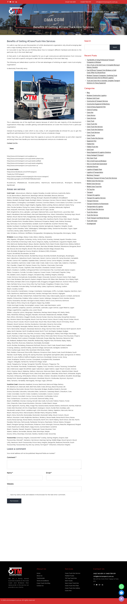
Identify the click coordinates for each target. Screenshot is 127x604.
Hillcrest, (20, 296)
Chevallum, (64, 391)
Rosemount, (16, 427)
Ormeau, (34, 219)
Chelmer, (43, 265)
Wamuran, (40, 371)
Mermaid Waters (38, 214)
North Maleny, (54, 420)
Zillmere (49, 381)
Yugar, (44, 381)
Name (10, 473)
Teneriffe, (38, 364)
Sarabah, (36, 224)
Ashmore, (54, 193)
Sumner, (29, 359)
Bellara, (71, 244)
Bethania (16, 198)
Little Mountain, (42, 410)
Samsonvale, (48, 348)
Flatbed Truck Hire (92, 146)
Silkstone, (36, 352)
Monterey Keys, (70, 214)
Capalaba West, (33, 260)
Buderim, (57, 389)
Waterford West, (67, 371)
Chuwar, (21, 267)
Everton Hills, (68, 282)
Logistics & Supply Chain (94, 169)
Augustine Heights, (66, 242)
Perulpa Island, (35, 336)
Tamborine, (25, 362)
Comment (11, 457)
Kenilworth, (65, 406)
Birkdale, (51, 246)
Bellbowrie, (15, 246)
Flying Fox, (26, 207)
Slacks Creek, (56, 352)
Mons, (14, 415)
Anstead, (56, 239)
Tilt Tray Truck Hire (71, 578)
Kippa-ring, (41, 303)
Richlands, (58, 340)
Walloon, (33, 371)
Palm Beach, (68, 219)
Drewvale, (46, 277)
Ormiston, (37, 333)
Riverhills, (15, 343)
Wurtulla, (28, 434)
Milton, (13, 317)
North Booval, (61, 329)
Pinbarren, (37, 424)
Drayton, (62, 438)
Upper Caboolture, (38, 369)
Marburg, (22, 315)
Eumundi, (49, 401)
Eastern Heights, (37, 279)
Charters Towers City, (32, 265)
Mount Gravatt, (18, 322)
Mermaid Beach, (26, 214)
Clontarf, (53, 267)
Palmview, (17, 422)
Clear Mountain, (36, 267)
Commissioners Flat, (46, 270)
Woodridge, (77, 376)
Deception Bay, (39, 275)
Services (65, 12)
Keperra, (14, 303)
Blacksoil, (57, 246)
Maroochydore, (29, 413)
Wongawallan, (38, 233)
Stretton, (23, 359)
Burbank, (53, 256)
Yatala (74, 233)
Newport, (23, 329)
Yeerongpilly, (30, 381)
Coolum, (50, 394)
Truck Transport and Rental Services (98, 218)
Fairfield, (14, 284)
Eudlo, (44, 401)
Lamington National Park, (40, 212)
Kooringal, (15, 305)
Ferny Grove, (21, 284)
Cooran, (15, 396)
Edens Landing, (47, 205)
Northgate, (53, 331)
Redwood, (59, 442)
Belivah (41, 195)
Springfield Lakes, (58, 355)
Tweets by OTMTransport (15, 174)
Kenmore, (58, 301)
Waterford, (28, 231)
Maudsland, (16, 214)
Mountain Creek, (19, 417)
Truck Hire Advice (92, 212)
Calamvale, (36, 258)
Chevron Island (61, 200)
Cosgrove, (36, 272)
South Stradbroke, (45, 224)
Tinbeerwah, (36, 429)
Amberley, (29, 239)
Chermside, (51, 265)
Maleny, (51, 410)
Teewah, (22, 429)
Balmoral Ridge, (52, 384)
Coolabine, (34, 394)
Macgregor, (29, 312)
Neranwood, (57, 217)
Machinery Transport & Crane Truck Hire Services (102, 178)
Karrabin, (24, 301)
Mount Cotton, (48, 319)
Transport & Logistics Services (96, 198)
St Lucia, (15, 357)
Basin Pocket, (55, 244)
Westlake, (55, 373)
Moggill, (27, 317)
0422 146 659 (70, 2)
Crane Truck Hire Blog (43, 583)
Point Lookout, (23, 338)
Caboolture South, (25, 258)
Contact (116, 12)
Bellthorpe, (30, 246)
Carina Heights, (57, 260)
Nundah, (15, 333)
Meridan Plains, (39, 413)
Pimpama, (46, 221)
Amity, (35, 239)
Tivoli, (45, 366)
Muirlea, (28, 324)
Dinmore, (15, 277)
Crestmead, (55, 272)
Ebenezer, (62, 279)
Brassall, (57, 249)
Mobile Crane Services (94, 183)
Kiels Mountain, (17, 408)
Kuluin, (48, 408)
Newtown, (38, 329)
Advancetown (20, 193)
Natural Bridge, (42, 217)
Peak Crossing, (24, 336)
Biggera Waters (25, 198)
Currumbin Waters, (18, 205)
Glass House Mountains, (26, 403)
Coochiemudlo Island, (61, 270)
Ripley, (64, 340)
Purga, (46, 338)
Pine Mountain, (69, 336)
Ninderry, (43, 417)
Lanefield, (15, 308)
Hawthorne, (15, 293)
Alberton (29, 193)
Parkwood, (38, 221)
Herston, (55, 293)
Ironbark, (69, 296)
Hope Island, (30, 209)
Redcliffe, (31, 340)
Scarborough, (16, 350)
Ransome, (67, 338)
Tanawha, (15, 429)
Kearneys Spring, (46, 440)
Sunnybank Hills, (47, 359)
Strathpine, (16, 359)
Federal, (56, 401)
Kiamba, (72, 406)
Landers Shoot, (20, 410)
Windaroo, (14, 233)
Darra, (18, 275)
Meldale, (60, 315)
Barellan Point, (45, 244)
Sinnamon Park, (46, 352)
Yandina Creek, (43, 434)
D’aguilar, (62, 272)
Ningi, (44, 329)
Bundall (15, 200)
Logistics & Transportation (95, 172)
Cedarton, (65, 263)
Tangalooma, (16, 364)
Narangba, (24, 326)
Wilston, (34, 376)
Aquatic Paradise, (66, 239)
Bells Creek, (41, 387)
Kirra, (22, 212)
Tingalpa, (40, 366)
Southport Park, (26, 226)
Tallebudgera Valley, (45, 228)
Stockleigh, (48, 357)
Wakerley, (26, 371)
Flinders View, (59, 284)
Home (36, 12)
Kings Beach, (33, 408)
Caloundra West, (33, 391)
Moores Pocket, (41, 317)
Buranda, (47, 256)
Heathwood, (24, 293)
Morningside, (26, 319)
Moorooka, (58, 317)
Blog (88, 92)
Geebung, (58, 286)
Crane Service (91, 115)
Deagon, (31, 275)
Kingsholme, (15, 212)
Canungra (45, 200)
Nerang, (50, 217)
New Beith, (44, 326)
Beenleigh (34, 195)
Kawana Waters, (55, 406)
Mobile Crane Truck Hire (94, 186)
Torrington (44, 445)
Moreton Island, (15, 319)
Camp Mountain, (65, 258)
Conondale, (16, 394)
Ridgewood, (71, 424)
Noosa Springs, (17, 420)
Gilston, (45, 207)
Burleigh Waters (35, 200)
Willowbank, (27, 376)
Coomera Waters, (49, 202)
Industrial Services (92, 166)
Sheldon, (14, 352)
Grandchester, (23, 291)
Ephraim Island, (64, 205)
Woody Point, (12, 378)
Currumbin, (69, 202)
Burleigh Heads (24, 200)
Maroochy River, (18, 413)
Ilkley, (28, 406)
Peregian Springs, (18, 424)
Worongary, (67, 233)
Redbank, (13, 340)
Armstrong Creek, (25, 242)
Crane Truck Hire (92, 124)
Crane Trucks (91, 135)
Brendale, (14, 251)
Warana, (30, 431)
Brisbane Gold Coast (93, 98)
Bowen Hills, (32, 249)
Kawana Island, (43, 406)
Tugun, (70, 228)
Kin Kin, (25, 408)
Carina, (49, 260)
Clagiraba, (70, 200)
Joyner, (42, 298)
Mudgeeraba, (32, 217)
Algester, (14, 239)
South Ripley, (18, 355)
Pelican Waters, (58, 422)
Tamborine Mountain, (60, 228)
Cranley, (44, 438)
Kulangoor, (42, 408)
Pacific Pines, (59, 219)
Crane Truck (90, 121)
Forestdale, (15, 286)
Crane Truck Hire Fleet (98, 12)
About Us (39, 576)
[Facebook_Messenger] (121, 592)
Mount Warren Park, (20, 217)
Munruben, (43, 324)
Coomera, (39, 202)
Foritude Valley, (24, 286)
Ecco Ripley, (70, 279)
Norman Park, (51, 329)
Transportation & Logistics (95, 206)
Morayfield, (66, 317)
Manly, (63, 312)
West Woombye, (39, 431)
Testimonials (41, 578)
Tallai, (26, 228)
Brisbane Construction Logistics (96, 95)
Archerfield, (15, 242)
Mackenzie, (37, 312)
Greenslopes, (47, 291)
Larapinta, (22, 308)
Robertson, (30, 343)
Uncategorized (91, 223)
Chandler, (13, 265)
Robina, (62, 221)
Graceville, (14, 291)
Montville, (20, 415)
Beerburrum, (14, 387)
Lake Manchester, (50, 305)
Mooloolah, (36, 415)
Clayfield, (27, 267)
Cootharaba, (48, 396)
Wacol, (20, 371)
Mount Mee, (43, 322)
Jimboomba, (17, 298)
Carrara (52, 200)
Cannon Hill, (17, 260)
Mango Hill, (56, 312)
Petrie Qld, (49, 336)
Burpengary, (61, 256)
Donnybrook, (23, 277)
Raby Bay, (52, 338)
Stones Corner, (57, 357)
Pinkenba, (14, 338)
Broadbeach (54, 198)
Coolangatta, (21, 202)
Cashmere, (22, 263)
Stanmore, (40, 357)
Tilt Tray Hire (91, 189)
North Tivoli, (44, 331)
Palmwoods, (25, 422)
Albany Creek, (28, 237)
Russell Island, (61, 345)
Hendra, (39, 293)
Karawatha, (17, 301)
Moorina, (50, 317)
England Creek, (35, 282)
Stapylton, (57, 226)
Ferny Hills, (30, 284)
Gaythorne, (51, 286)
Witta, (15, 434)
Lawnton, (29, 308)
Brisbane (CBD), (44, 251)
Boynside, (38, 389)
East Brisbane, (16, 279)
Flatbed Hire (90, 144)
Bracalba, (40, 249)
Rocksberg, (22, 345)
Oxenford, (50, 219)
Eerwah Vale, (37, 401)
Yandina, (35, 434)
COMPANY (54, 12)
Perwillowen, (29, 424)
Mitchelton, (20, 317)
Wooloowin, (33, 378)
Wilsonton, (53, 445)
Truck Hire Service (92, 215)
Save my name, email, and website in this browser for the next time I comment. (37, 495)
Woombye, (21, 434)
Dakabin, (13, 275)
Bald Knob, (43, 384)
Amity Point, (42, 239)
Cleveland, (46, 267)
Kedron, (43, 301)
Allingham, (21, 239)
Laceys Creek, (39, 305)
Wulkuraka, (55, 378)
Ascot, (34, 242)
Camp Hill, (55, 258)
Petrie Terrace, (58, 336)
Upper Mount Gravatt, (63, 369)
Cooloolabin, (42, 394)
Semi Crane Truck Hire (72, 583)
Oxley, (43, 333)
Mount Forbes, (69, 319)
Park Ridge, (64, 333)
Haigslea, (67, 291)
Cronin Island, (60, 202)
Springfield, (47, 355)
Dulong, (29, 401)
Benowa (54, 195)
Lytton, (22, 312)
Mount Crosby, (58, 319)
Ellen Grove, (26, 282)
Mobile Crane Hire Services (95, 181)
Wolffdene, (29, 233)
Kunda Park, (55, 408)
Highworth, (16, 406)
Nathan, (31, 326)
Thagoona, (53, 364)
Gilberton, (39, 207)
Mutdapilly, (17, 326)
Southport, (16, 226)
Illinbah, (37, 209)
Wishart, (47, 376)
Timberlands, (32, 366)
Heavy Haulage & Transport (95, 155)
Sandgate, (56, 348)
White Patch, (63, 373)
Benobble (47, 195)
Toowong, (63, 366)
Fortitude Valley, (36, 286)
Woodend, (54, 376)
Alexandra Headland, (25, 384)
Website (10, 484)
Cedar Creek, (31, 263)
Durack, (60, 277)
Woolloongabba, (23, 378)
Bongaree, (73, 246)
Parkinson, (15, 336)
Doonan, (23, 401)
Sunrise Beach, (45, 427)
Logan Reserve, (64, 308)
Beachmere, (64, 244)
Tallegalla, (17, 362)
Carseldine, (15, 263)
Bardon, (37, 244)
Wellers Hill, (17, 373)
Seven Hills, (25, 350)
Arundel (48, 193)
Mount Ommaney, (63, 322)
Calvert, (43, 258)
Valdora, (16, 431)
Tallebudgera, (33, 228)
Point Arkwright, (47, 424)
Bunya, (41, 256)
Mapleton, (57, 410)
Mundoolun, (35, 324)
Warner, (59, 371)
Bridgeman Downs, (25, 251)
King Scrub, (26, 303)
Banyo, (31, 244)
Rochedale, (38, 343)
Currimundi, (33, 398)
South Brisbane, (66, 352)
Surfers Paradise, (18, 228)
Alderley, (41, 237)
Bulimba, (21, 256)
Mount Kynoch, (67, 440)
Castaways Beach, (53, 391)
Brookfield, (17, 253)
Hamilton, (74, 291)
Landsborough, (31, 410)
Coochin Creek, (25, 394)
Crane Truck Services (93, 132)
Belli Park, (33, 387)
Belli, (28, 387)
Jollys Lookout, (34, 298)
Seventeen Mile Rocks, (37, 350)
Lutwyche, (16, 312)
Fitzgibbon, (50, 284)
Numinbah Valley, (24, 219)
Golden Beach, (47, 403)
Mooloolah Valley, (46, 415)
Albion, (35, 237)
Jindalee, (25, 298)
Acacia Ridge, (19, 237)
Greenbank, (38, 291)
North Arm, (45, 420)
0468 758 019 (86, 2)
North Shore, (64, 420)
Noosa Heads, (51, 417)
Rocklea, (15, 345)
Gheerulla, (14, 403)
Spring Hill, (27, 355)
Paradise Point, (17, 221)
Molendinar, (60, 214)
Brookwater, (25, 253)
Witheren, (21, 233)
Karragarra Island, (33, 301)
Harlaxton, (27, 440)
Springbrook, (49, 226)
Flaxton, (62, 401)
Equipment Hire (91, 141)
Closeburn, (16, 270)
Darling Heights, (53, 438)
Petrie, (43, 336)
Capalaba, (24, 260)
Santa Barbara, (27, 224)
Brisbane (10, 237)
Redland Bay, (39, 340)
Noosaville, (37, 420)
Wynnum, (63, 378)
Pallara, (57, 333)
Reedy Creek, (54, 221)
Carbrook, (42, 260)
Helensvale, (59, 207)
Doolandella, (32, 277)
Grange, (31, 291)
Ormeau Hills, (42, 219)
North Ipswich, (71, 329)
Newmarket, (15, 329)
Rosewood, (30, 345)
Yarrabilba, (22, 381)
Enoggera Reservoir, (56, 282)
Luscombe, (67, 212)
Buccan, (15, 256)
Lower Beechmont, (56, 212)
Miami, (53, 214)
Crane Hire (90, 112)
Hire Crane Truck (92, 158)
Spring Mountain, (37, 355)
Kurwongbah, (30, 305)
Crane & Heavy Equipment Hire (96, 107)
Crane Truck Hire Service (72, 573)
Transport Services (92, 201)
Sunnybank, (36, 359)
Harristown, (35, 440)
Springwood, (69, 355)
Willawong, (18, 376)
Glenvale (19, 440)
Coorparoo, (16, 272)
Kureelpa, (63, 408)
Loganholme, (17, 310)
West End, (38, 373)
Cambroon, (43, 391)
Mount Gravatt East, (31, 322)
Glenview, (38, 403)
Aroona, (36, 384)
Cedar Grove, (49, 263)
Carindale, (66, 260)
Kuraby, (22, 305)
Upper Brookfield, (25, 369)
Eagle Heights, (30, 205)
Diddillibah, (16, 401)
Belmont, (37, 246)
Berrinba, (44, 246)
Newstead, (31, 329)
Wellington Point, (28, 373)
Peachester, (49, 422)
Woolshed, (41, 378)
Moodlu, (33, 317)
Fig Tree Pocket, (40, 284)
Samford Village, (38, 348)
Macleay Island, (46, 312)
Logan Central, (53, 308)
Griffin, (54, 291)
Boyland (46, 198)
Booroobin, (20, 389)
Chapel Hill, (21, 265)
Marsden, (35, 315)
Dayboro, (24, 275)
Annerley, (50, 239)
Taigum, (11, 362)
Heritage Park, (47, 293)
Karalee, (67, 298)
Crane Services (91, 118)
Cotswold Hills (35, 438)
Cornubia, (29, 272)
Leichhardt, (37, 308)
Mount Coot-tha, (37, 319)
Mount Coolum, (58, 415)
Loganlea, (25, 310)
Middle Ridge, (57, 440)
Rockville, (66, 442)
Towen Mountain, (46, 429)
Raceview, (59, 338)
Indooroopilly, (55, 296)
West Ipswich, (46, 373)
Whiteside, (72, 373)
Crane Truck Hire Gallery (72, 588)
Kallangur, (48, 298)
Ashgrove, (40, 242)
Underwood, (14, 369)
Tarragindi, (31, 364)
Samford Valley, (26, 348)
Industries (78, 12)
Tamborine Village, (36, 362)
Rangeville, (52, 442)
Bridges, (45, 389)
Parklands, (34, 422)
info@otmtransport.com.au (107, 2)
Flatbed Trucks (69, 576)
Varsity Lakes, (19, 231)
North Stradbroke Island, (31, 331)
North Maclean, (17, 331)
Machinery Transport (93, 175)
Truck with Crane (92, 221)
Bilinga (33, 198)
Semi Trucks (69, 580)
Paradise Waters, (29, 221)
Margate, (28, 315)
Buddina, (51, 389)
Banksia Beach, (23, 244)
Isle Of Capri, (44, 209)
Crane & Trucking (92, 109)
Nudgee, (60, 331)
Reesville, (63, 424)
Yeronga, (38, 381)
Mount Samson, (19, 324)
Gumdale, (60, 291)
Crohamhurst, (16, 398)
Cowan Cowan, (45, 272)
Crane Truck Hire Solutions (95, 129)
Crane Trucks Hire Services (95, 138)
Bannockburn (16, 195)
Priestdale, (32, 338)
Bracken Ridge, (49, 249)
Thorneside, (14, 366)
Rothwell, (37, 345)
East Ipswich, (26, 279)
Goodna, (15, 289)
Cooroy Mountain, (37, 396)
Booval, (13, 249)
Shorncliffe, (29, 352)
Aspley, (46, 242)
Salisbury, (17, 348)
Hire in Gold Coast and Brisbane (96, 161)
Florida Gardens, (17, 207)
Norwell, (15, 219)
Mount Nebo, (52, 322)
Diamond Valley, (43, 398)
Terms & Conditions (43, 580)
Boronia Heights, (22, 249)
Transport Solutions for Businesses (97, 203)
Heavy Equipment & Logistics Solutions (99, 152)
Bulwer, (27, 256)
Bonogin (40, 198)
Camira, (48, 258)
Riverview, (22, 343)
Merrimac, (47, 214)
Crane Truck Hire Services (95, 127)
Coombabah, (31, 202)
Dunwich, (53, 277)
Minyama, (48, 413)
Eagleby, (39, 205)
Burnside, (16, 391)
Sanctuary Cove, (16, 224)
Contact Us (40, 585)
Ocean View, (22, 333)
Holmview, (22, 209)
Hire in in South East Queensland (97, 164)
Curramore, (25, 398)
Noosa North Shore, (63, 417)
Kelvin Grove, (50, 301)
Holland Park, (28, 296)
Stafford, (21, 357)
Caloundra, (23, 391)
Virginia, (14, 371)
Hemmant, (32, 293)
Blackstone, (65, 246)
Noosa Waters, (28, 420)
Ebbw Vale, (55, 279)
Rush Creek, (52, 345)
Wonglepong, (48, 233)
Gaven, (33, 207)
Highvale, (13, 296)
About (44, 12)
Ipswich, (63, 296)
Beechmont (26, 195)
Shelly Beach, (25, 427)
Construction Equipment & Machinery (98, 104)
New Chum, (52, 326)
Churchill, (14, 267)
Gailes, (44, 286)
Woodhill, (69, 376)
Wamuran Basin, (50, 371)
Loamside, (44, 308)
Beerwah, (22, 387)
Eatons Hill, (47, 279)
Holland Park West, (39, 296)
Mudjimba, (28, 417)
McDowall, (42, 315)
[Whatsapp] (121, 586)
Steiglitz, (64, 226)
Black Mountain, (58, 387)
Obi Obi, (72, 420)
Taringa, (24, 364)
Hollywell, (14, 209)
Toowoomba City (22, 445)
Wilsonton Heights (63, 445)
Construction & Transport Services (97, 101)
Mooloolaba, (28, 415)
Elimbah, (18, 282)
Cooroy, (28, 396)
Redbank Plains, (22, 340)
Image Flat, (34, 406)
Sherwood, (21, 352)
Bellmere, (22, 246)
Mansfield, (15, 315)
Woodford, (62, 376)
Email (48, 473)
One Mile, (30, 333)
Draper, (40, 277)
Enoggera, (45, 282)
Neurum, (37, 326)
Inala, (48, 296)
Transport (90, 192)
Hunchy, (23, 406)
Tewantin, (28, 429)
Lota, (31, 310)
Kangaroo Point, (58, 298)
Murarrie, (50, 324)
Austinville (61, 193)
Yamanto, (14, 381)
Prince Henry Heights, (40, 442)
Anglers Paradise (38, 193)
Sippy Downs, (35, 427)
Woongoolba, (58, 233)
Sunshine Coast (12, 384)
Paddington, (50, 333)
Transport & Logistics (93, 195)
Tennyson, (45, 364)
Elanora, (56, 205)
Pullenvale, (40, 338)
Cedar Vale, (58, 263)
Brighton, (35, 251)
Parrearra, (41, 422)
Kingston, (33, 303)
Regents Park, (49, 340)
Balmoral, (14, 244)
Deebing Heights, (51, 275)
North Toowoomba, (25, 442)
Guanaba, (51, 207)
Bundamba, (34, 256)
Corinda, (23, 272)
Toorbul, (57, 366)
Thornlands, (23, 366)
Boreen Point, (30, 389)
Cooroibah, (22, 396)
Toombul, (51, 366)
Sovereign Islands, (38, 226)
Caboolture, (15, 258)
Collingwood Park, (32, 270)
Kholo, (19, 303)
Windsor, (41, 376)
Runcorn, (44, 345)
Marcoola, (64, 410)
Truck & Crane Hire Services (95, 209)
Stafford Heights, (30, 357)
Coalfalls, (23, 270)
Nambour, (36, 417)
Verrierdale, (23, 431)
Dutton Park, (67, 277)
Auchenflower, (54, 242)
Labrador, (27, 212)
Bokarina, (13, 389)
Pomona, (56, 424)
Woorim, (48, 378)
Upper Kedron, (50, 369)
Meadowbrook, (51, 315)
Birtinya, (49, 387)
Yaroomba (52, 434)
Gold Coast (90, 149)
